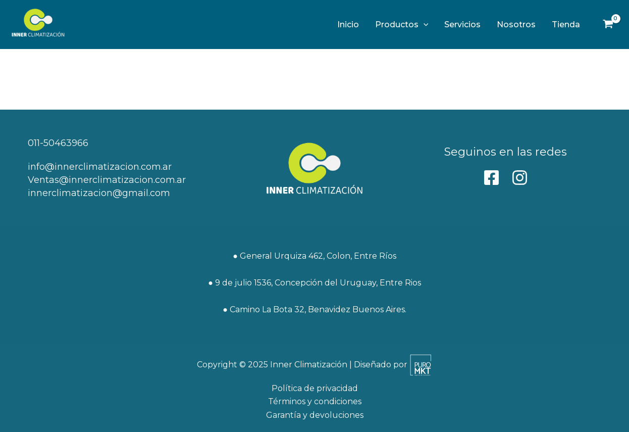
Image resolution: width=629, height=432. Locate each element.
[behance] (491, 177)
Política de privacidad (315, 388)
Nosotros (516, 24)
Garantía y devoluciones (314, 415)
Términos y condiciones (314, 401)
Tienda (566, 24)
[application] (423, 24)
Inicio (348, 24)
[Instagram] (519, 177)
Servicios (462, 24)
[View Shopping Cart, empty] (607, 24)
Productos (402, 24)
